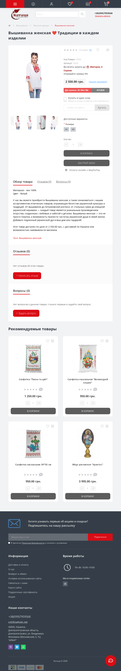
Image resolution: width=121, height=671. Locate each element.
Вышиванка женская (30, 238)
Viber (11, 647)
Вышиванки (22, 25)
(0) (90, 49)
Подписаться (100, 537)
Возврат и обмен (17, 573)
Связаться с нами (17, 583)
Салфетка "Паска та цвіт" (33, 379)
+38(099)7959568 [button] (20, 616)
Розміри (69, 124)
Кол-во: (68, 139)
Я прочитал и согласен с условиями (39, 543)
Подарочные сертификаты (22, 592)
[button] (51, 4)
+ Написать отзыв (27, 275)
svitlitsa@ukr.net (18, 622)
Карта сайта (15, 587)
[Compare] (108, 50)
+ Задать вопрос (26, 313)
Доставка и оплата (18, 564)
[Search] (82, 14)
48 (73, 129)
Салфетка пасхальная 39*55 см (33, 464)
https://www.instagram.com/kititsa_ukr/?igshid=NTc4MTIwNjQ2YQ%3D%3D (65, 584)
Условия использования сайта (24, 578)
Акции (11, 596)
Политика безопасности (33, 543)
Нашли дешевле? (98, 81)
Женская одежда (41, 25)
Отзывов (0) (44, 181)
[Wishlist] (98, 50)
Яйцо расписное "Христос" (87, 464)
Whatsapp (23, 647)
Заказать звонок (102, 16)
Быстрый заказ (86, 162)
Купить (102, 107)
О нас (11, 569)
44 (66, 129)
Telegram (17, 647)
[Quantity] (73, 144)
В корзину (86, 153)
